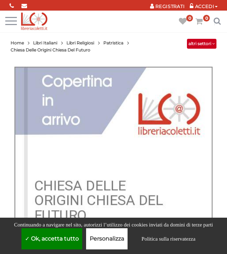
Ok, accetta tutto (52, 238)
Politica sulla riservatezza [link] (168, 239)
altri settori (201, 43)
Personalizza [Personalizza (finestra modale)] (107, 238)
